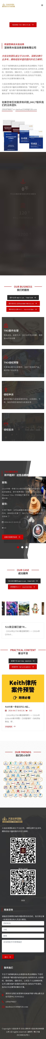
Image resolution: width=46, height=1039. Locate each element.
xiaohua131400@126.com (26, 109)
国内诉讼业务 (21, 309)
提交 (6, 957)
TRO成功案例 (21, 581)
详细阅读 (8, 726)
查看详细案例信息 (10, 537)
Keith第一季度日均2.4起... (17, 706)
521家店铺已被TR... (15, 627)
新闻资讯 (21, 667)
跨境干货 (21, 661)
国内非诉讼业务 (21, 303)
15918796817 (7, 109)
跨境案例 (21, 587)
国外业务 (21, 297)
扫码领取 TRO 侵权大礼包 (21, 25)
